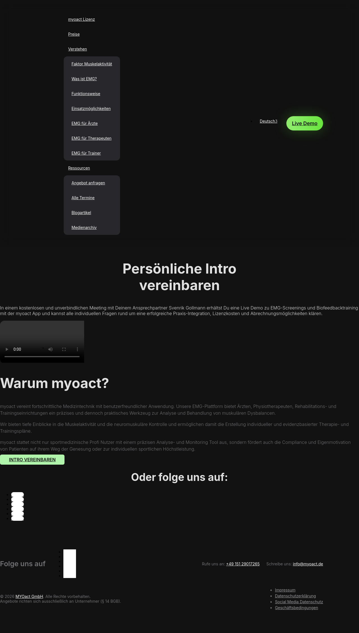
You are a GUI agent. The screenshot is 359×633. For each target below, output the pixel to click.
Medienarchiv (84, 227)
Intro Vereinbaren (32, 459)
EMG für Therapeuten (92, 138)
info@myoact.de (308, 563)
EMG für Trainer (86, 153)
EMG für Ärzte (85, 123)
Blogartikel (81, 212)
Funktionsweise (86, 93)
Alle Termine (83, 197)
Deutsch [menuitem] (267, 121)
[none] (268, 123)
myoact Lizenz (81, 19)
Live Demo (304, 123)
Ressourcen (79, 168)
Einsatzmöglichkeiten (91, 108)
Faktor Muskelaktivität (92, 63)
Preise (74, 34)
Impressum (285, 590)
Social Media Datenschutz (299, 601)
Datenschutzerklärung (295, 595)
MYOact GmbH (29, 596)
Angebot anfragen (88, 182)
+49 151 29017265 (243, 563)
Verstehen (77, 49)
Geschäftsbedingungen (296, 607)
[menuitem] (268, 121)
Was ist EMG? (84, 78)
